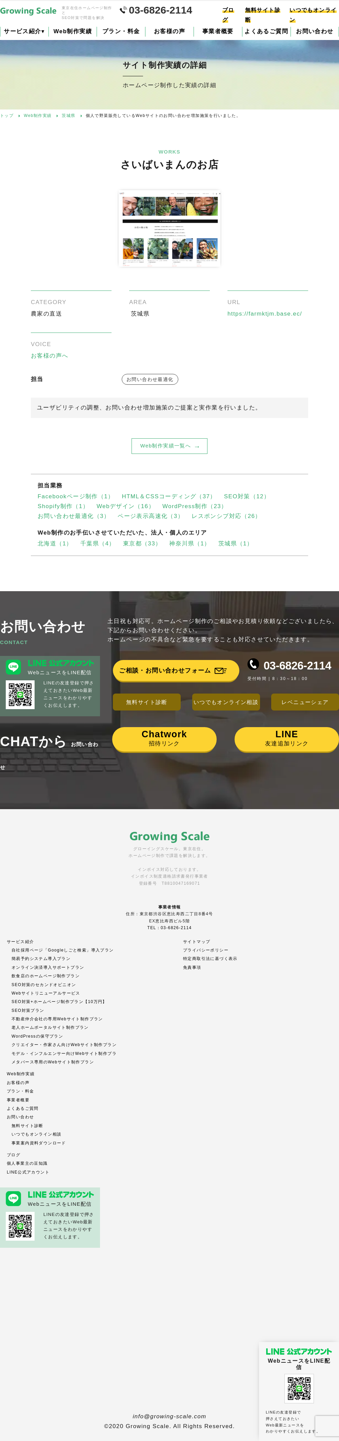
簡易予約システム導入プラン (41, 958)
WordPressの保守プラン (37, 1036)
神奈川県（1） (189, 543)
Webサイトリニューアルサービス (46, 993)
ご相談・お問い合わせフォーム (165, 670)
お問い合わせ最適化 (150, 379)
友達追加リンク (287, 738)
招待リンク (164, 738)
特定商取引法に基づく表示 (210, 958)
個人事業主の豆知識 (27, 1163)
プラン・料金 (121, 31)
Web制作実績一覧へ (165, 445)
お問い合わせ (20, 1117)
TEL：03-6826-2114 (169, 927)
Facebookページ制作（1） (76, 496)
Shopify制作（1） (63, 506)
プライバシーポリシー (205, 950)
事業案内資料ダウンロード (39, 1143)
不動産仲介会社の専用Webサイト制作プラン (57, 1019)
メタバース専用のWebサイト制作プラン (53, 1062)
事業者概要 (218, 31)
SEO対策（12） (247, 496)
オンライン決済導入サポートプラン (48, 967)
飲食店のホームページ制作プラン (46, 976)
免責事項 (192, 967)
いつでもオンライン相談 (226, 702)
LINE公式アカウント (28, 1172)
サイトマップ (196, 941)
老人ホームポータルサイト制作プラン (50, 1027)
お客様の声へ (49, 356)
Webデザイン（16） (126, 506)
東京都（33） (142, 543)
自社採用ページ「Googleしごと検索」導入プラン (63, 950)
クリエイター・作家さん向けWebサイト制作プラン (64, 1044)
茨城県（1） (235, 543)
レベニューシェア (304, 702)
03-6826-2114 (297, 665)
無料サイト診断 (146, 702)
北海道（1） (55, 543)
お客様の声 (169, 31)
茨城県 (140, 314)
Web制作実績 (73, 31)
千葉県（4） (97, 543)
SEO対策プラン (28, 1010)
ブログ (13, 1155)
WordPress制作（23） (194, 506)
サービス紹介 (24, 31)
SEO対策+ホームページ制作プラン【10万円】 (59, 1001)
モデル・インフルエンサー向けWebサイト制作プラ (64, 1053)
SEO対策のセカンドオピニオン (44, 984)
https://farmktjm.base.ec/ (264, 314)
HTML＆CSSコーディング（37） (169, 496)
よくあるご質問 (266, 31)
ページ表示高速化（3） (151, 516)
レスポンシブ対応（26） (226, 516)
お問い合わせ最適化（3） (74, 516)
